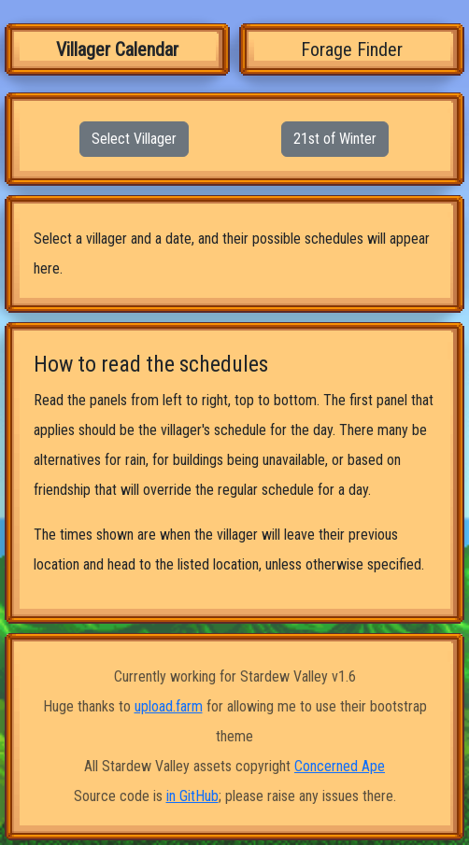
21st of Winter (335, 139)
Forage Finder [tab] (352, 49)
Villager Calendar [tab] (117, 49)
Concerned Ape (339, 766)
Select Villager (134, 139)
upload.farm (169, 706)
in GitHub (192, 796)
